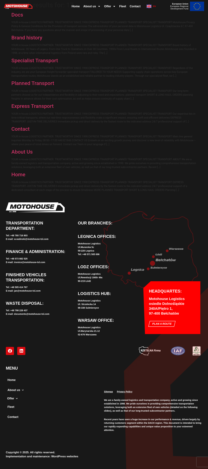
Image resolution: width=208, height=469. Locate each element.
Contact (135, 6)
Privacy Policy (124, 391)
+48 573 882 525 (19, 258)
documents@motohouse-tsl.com (31, 314)
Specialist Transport (34, 60)
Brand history (26, 38)
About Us (22, 152)
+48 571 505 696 (91, 254)
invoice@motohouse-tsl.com (29, 262)
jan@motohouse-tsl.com (27, 290)
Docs (17, 15)
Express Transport (32, 106)
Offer (110, 6)
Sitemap (108, 391)
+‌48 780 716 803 (19, 235)
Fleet (122, 6)
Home (76, 6)
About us (92, 6)
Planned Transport (32, 83)
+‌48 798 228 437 (19, 310)
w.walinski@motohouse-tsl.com (31, 239)
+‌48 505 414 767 (19, 287)
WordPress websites (64, 456)
